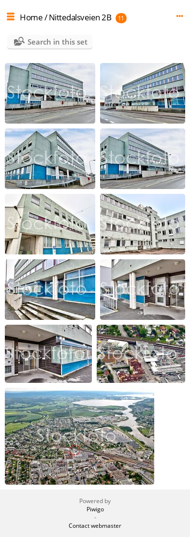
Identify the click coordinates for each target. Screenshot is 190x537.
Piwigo (95, 509)
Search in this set (58, 42)
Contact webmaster (95, 525)
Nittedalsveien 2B (80, 17)
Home (31, 17)
